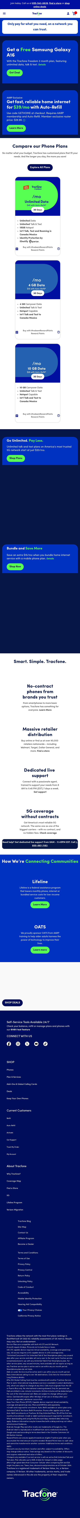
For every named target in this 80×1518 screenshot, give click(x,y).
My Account (11, 1154)
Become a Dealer (26, 1244)
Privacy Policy (24, 1264)
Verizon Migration (15, 1210)
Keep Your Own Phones (17, 1099)
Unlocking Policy (25, 1281)
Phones (10, 1070)
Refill (9, 1118)
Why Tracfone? (14, 1174)
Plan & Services (14, 1077)
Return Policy (24, 1276)
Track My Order (13, 1147)
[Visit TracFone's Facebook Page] (9, 1045)
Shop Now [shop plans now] (15, 566)
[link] (74, 13)
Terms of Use (24, 1259)
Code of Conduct (26, 1287)
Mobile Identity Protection (30, 1299)
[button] (68, 13)
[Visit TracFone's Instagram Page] (18, 1045)
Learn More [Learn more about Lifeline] (40, 904)
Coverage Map (14, 1181)
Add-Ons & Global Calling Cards (22, 1084)
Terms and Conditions (28, 1253)
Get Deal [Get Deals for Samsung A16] (14, 72)
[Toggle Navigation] (4, 13)
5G (8, 1195)
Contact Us (23, 1233)
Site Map (22, 1227)
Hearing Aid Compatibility (30, 1304)
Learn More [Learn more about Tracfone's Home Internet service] (16, 128)
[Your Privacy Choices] (40, 1312)
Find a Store (12, 1188)
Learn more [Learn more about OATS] (40, 950)
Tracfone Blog (24, 1221)
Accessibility (23, 1293)
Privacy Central (25, 1270)
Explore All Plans (40, 167)
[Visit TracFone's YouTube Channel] (36, 1045)
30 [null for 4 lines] (37, 210)
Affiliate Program (26, 1238)
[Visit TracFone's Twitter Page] (27, 1045)
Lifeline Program (14, 1203)
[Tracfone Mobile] (37, 13)
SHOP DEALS (12, 1002)
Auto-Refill (11, 1126)
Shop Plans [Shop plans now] (15, 458)
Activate (10, 1133)
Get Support (11, 1140)
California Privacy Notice (29, 1316)
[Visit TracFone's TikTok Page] (45, 1045)
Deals (9, 1091)
